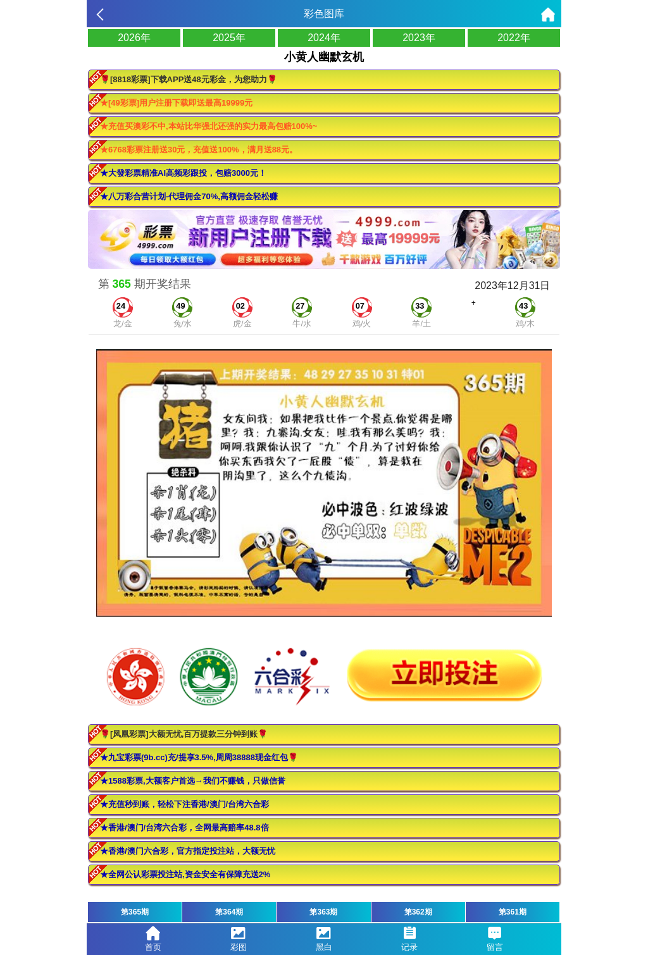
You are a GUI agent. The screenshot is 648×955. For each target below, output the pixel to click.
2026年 (134, 37)
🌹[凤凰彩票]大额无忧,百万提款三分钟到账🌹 (184, 734)
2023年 (418, 37)
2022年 (513, 37)
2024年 (324, 37)
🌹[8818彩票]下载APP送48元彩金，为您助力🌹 (188, 79)
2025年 (229, 37)
